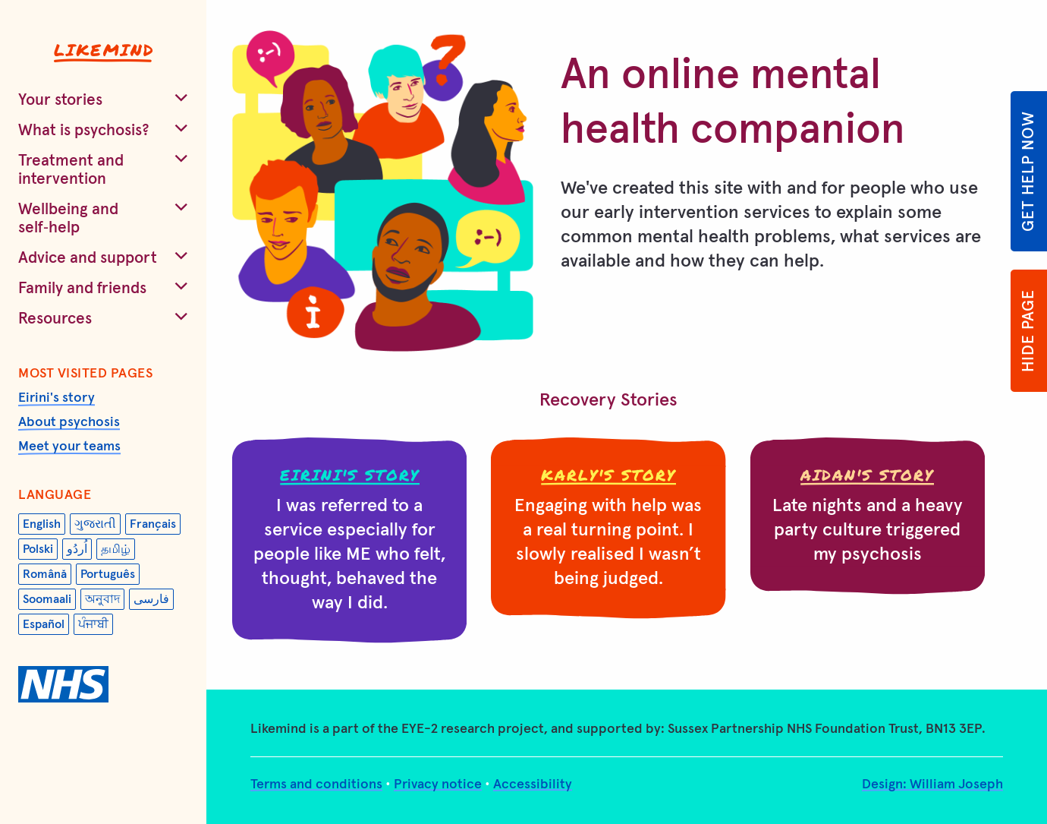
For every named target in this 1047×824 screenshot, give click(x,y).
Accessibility (532, 784)
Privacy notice (438, 784)
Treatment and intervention (71, 170)
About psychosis (69, 422)
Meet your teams (69, 446)
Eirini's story (56, 398)
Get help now (1028, 171)
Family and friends (82, 288)
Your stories (60, 100)
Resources (55, 319)
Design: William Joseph (932, 784)
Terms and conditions (316, 784)
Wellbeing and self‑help (68, 218)
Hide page (1028, 330)
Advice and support (87, 258)
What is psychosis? (83, 130)
